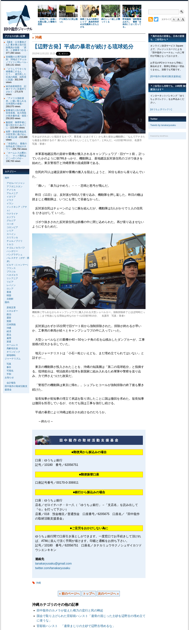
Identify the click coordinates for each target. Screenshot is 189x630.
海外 (7, 177)
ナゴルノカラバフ (16, 247)
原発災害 (11, 307)
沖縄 (38, 37)
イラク (10, 200)
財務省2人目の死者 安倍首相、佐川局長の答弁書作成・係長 (17, 113)
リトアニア (12, 278)
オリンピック (13, 351)
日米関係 (11, 324)
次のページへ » (108, 593)
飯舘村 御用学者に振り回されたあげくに (16, 125)
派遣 (9, 341)
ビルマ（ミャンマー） (18, 264)
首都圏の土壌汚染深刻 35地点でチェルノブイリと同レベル (16, 59)
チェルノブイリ (14, 241)
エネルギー (12, 311)
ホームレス (12, 345)
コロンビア (12, 227)
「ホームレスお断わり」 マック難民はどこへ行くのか (16, 155)
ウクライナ (12, 213)
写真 (9, 364)
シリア (10, 230)
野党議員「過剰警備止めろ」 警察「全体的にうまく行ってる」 (131, 23)
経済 (9, 331)
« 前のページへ (69, 593)
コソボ (10, 224)
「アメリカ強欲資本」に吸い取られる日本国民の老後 (16, 101)
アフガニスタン (14, 186)
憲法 (9, 334)
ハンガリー (12, 251)
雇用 (9, 338)
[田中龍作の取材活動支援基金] (165, 76)
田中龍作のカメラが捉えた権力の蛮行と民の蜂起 (70, 610)
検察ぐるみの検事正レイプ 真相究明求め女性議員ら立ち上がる (89, 23)
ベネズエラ (12, 275)
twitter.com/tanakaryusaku (52, 568)
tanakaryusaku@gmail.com (53, 563)
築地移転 (11, 355)
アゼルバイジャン (16, 183)
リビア (10, 281)
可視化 (10, 370)
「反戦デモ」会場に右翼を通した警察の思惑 (47, 22)
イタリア (11, 196)
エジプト (11, 217)
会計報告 (11, 382)
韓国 (9, 295)
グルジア (11, 220)
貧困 (9, 321)
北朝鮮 (10, 299)
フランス (11, 268)
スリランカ (12, 237)
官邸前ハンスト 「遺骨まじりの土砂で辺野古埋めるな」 (76, 626)
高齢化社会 (12, 348)
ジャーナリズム (13, 358)
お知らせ (9, 377)
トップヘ (89, 593)
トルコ (10, 244)
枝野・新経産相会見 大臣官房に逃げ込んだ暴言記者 (17, 134)
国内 (7, 302)
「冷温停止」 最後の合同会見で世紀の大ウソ (16, 146)
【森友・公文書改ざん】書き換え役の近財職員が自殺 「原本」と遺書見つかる (16, 46)
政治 (9, 314)
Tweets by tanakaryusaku (163, 125)
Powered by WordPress (159, 136)
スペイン (11, 234)
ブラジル (11, 271)
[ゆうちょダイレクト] (161, 109)
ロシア (10, 288)
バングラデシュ (14, 254)
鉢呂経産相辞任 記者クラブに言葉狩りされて (16, 89)
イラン (10, 203)
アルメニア (12, 193)
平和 (9, 374)
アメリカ (11, 190)
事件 (9, 367)
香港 (9, 292)
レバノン (11, 285)
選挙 (9, 317)
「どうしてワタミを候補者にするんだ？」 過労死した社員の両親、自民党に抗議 (16, 74)
